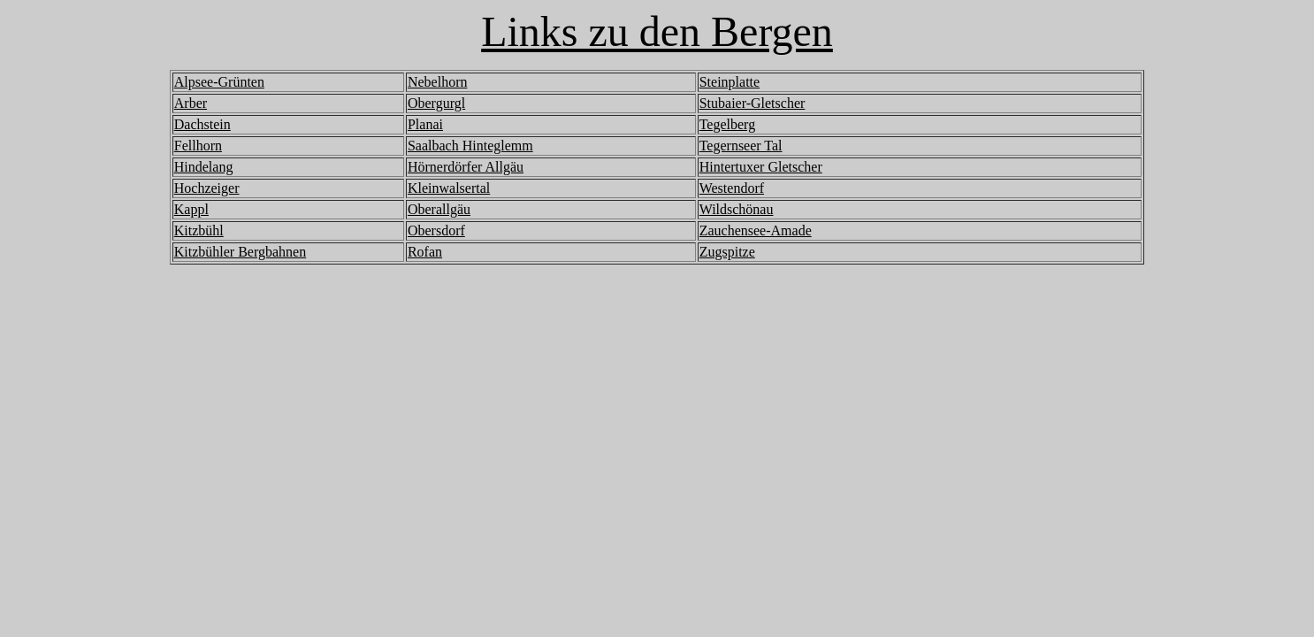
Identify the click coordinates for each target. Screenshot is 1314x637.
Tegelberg (727, 124)
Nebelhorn (438, 81)
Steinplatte (729, 81)
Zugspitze (727, 251)
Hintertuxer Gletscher (760, 166)
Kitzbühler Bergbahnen (240, 251)
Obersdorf (436, 230)
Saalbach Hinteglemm (470, 145)
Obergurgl (436, 103)
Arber (190, 103)
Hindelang (203, 166)
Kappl (191, 209)
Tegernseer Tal (741, 145)
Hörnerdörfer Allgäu (465, 166)
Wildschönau (736, 209)
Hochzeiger (207, 188)
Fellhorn (198, 145)
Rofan (425, 251)
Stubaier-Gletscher (752, 103)
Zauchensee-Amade (755, 230)
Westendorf (731, 188)
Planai (425, 124)
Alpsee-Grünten (219, 81)
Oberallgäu (439, 209)
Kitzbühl (199, 230)
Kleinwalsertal (449, 188)
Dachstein (202, 124)
